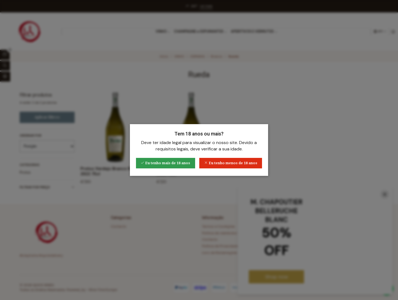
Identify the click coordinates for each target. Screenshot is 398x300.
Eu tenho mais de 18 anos (165, 163)
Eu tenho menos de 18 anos (230, 163)
